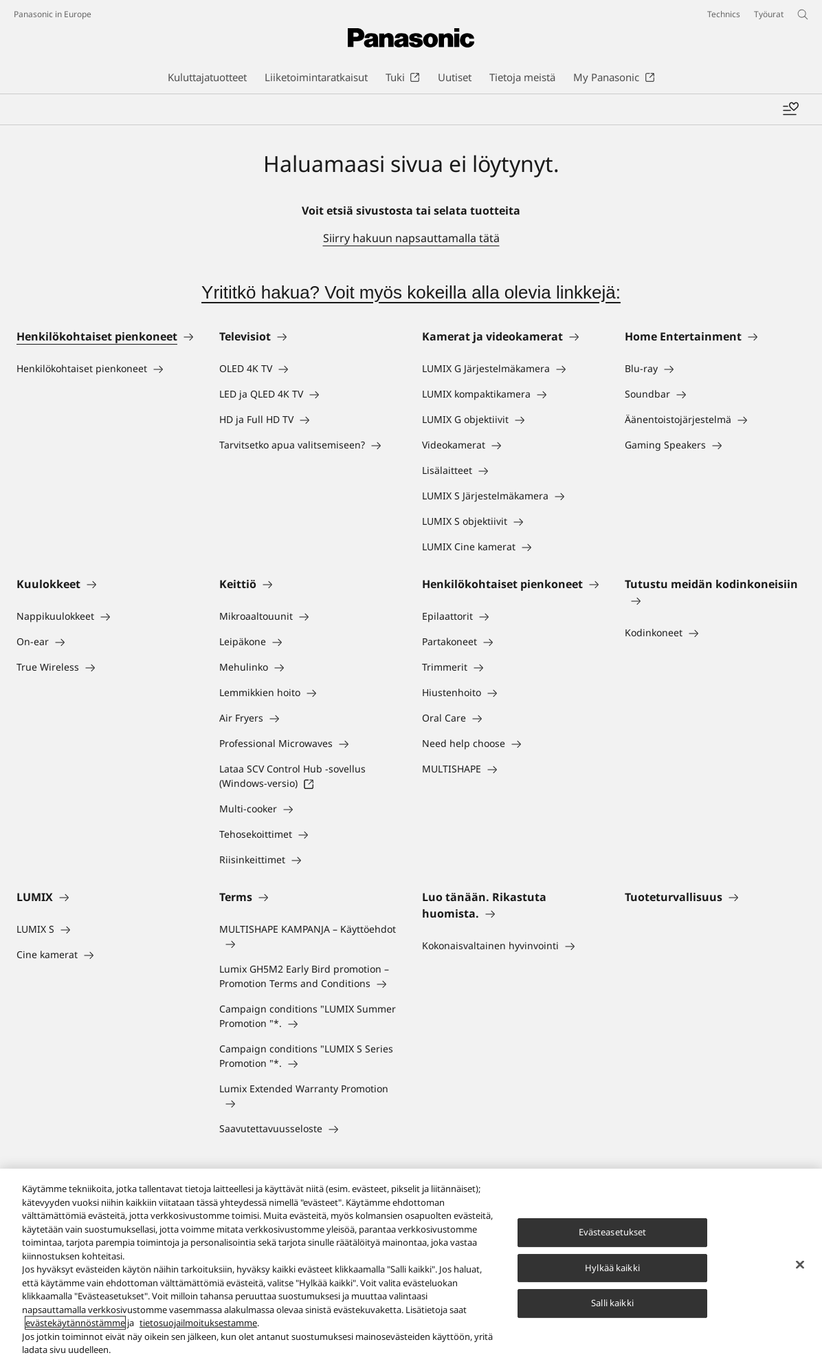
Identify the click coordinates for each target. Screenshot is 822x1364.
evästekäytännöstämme (75, 1324)
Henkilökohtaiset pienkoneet (96, 336)
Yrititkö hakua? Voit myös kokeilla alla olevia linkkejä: (411, 292)
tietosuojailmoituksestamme (198, 1324)
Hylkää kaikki (612, 1269)
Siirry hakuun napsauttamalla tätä (411, 238)
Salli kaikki (612, 1304)
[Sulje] (800, 1266)
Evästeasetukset (613, 1233)
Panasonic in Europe (52, 14)
